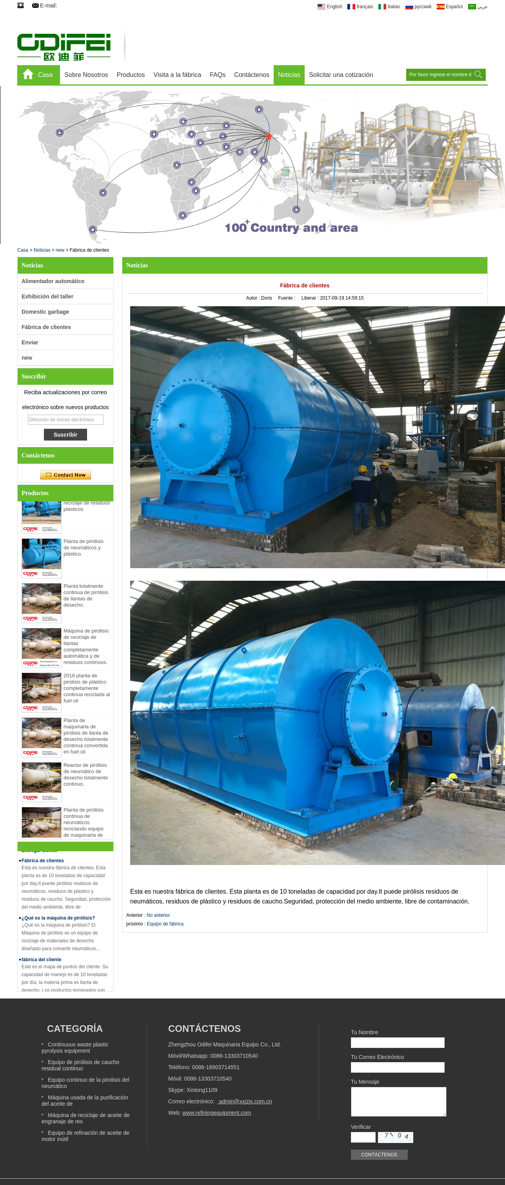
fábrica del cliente (41, 961)
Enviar (30, 342)
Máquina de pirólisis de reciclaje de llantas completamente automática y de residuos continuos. (86, 648)
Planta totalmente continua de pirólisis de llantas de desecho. (86, 597)
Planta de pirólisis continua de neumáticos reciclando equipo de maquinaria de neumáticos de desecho (84, 830)
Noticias (289, 74)
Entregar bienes (39, 852)
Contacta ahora (65, 475)
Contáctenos (251, 74)
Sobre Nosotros (86, 74)
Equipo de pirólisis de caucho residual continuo (80, 1065)
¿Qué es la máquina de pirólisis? (58, 920)
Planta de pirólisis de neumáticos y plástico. (84, 549)
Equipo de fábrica (165, 924)
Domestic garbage (45, 312)
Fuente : (287, 298)
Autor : (253, 298)
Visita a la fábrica (178, 74)
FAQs (217, 74)
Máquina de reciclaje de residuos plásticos (87, 505)
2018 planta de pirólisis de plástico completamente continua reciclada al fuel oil (87, 690)
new (60, 250)
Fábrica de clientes (46, 327)
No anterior (158, 915)
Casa (45, 74)
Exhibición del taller (47, 296)
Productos (131, 74)
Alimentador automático (53, 281)
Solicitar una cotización (341, 74)
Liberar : (311, 298)
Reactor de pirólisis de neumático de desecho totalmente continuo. (86, 776)
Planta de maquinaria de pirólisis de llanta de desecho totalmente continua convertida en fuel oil (86, 738)
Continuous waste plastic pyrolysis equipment (75, 1047)
